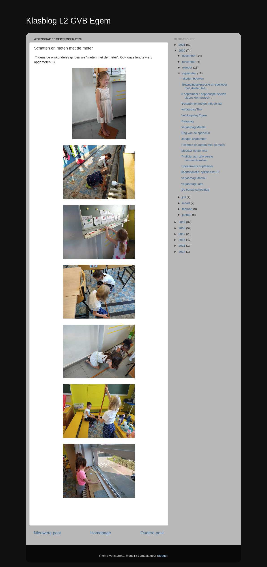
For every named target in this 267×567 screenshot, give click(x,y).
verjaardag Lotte (192, 183)
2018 (182, 228)
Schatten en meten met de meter (203, 145)
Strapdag (187, 121)
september (189, 73)
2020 (182, 50)
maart (186, 203)
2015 (182, 245)
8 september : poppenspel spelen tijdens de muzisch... (203, 95)
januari (187, 214)
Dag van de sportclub (195, 133)
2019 (182, 222)
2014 (182, 251)
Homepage (100, 532)
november (189, 61)
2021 (182, 44)
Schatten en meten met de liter (202, 103)
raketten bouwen (192, 78)
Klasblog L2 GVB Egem (68, 20)
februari (187, 209)
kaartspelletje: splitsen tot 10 (200, 172)
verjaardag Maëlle (193, 127)
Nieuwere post (47, 532)
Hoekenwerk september (197, 166)
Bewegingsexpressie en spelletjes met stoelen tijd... (204, 86)
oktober (187, 67)
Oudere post (152, 532)
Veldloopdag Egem (194, 115)
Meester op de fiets (194, 150)
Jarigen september (194, 138)
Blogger (162, 555)
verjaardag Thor (192, 109)
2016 (182, 239)
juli (184, 197)
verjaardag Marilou (194, 178)
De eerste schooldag (195, 189)
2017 (182, 234)
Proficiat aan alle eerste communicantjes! (197, 158)
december (189, 55)
